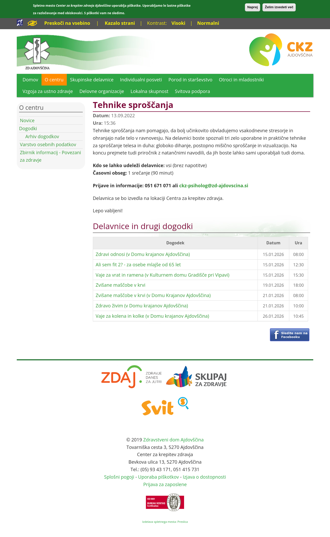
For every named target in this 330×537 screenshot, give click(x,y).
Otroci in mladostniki (241, 79)
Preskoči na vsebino (67, 23)
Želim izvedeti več (279, 7)
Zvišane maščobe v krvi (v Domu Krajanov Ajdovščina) (153, 295)
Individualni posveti (141, 79)
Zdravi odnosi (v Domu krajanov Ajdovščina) (143, 254)
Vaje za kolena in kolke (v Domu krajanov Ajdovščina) (152, 316)
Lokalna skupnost (149, 91)
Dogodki (28, 128)
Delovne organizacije (101, 91)
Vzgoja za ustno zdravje (48, 91)
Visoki (178, 23)
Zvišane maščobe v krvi (120, 285)
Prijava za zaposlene (165, 484)
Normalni (208, 23)
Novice (27, 120)
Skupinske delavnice (92, 79)
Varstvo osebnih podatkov (48, 144)
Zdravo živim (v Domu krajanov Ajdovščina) (142, 305)
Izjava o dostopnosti (204, 477)
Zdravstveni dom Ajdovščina (173, 440)
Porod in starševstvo (190, 79)
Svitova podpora (192, 91)
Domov (30, 79)
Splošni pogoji (119, 477)
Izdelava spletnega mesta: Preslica (165, 522)
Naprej (252, 7)
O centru (54, 79)
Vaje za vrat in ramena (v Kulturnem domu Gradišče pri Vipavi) (162, 275)
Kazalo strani (120, 23)
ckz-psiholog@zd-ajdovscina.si (213, 185)
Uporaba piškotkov (158, 477)
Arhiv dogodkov (42, 136)
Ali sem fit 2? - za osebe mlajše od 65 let (138, 264)
